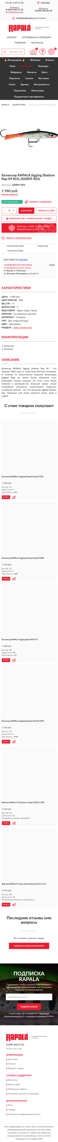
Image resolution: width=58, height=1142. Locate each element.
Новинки (20, 43)
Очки (12, 66)
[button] (14, 12)
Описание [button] (42, 246)
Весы (44, 72)
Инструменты (41, 84)
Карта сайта (14, 1085)
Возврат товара (16, 1069)
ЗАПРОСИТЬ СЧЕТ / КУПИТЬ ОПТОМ (29, 219)
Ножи (12, 84)
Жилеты (32, 72)
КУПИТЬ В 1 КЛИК (46, 211)
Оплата (11, 1064)
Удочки (25, 84)
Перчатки (14, 78)
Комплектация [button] (15, 251)
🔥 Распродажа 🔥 (14, 60)
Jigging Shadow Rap (22, 328)
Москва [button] (23, 260)
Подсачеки (20, 91)
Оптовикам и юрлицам (36, 37)
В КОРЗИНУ (26, 211)
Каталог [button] (12, 37)
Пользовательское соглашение (23, 1094)
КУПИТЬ (6, 497)
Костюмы (43, 78)
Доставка (12, 1059)
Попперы (43, 66)
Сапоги (29, 78)
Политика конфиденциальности (24, 1114)
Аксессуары (37, 91)
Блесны (50, 60)
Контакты (37, 43)
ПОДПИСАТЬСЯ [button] (29, 1007)
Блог (10, 1105)
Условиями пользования (36, 1016)
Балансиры (27, 66)
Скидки (11, 1110)
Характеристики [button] (15, 246)
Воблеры (35, 60)
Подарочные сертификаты (29, 97)
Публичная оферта (17, 1089)
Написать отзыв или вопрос (29, 946)
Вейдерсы (16, 72)
